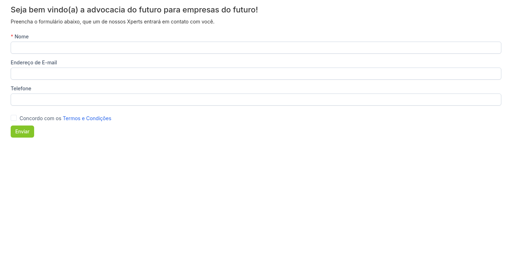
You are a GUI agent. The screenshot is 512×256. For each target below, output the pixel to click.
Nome (20, 36)
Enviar (22, 131)
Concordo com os (65, 118)
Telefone (21, 88)
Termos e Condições (87, 118)
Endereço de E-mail (34, 62)
